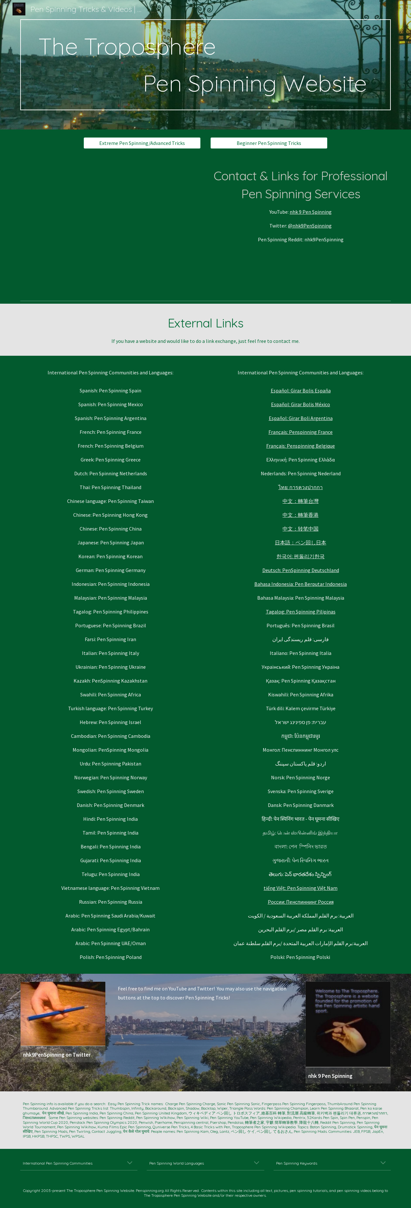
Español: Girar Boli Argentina (301, 418)
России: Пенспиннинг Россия (301, 902)
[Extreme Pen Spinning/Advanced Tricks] (142, 143)
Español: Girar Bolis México (300, 404)
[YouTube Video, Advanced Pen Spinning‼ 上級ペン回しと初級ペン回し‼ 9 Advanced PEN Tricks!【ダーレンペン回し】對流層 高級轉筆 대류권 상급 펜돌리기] (110, 227)
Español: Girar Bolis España (301, 390)
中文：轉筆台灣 (301, 501)
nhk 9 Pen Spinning (311, 212)
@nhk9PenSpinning (310, 225)
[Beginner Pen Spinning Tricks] (269, 143)
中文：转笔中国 (301, 528)
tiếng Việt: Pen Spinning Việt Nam (300, 888)
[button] (129, 1163)
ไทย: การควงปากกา (300, 487)
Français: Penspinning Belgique (300, 446)
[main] (205, 64)
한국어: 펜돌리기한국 (300, 556)
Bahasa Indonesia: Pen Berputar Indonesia (300, 584)
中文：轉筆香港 (301, 515)
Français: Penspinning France (300, 432)
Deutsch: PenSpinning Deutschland (300, 570)
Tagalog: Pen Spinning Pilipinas (301, 611)
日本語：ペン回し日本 (300, 542)
